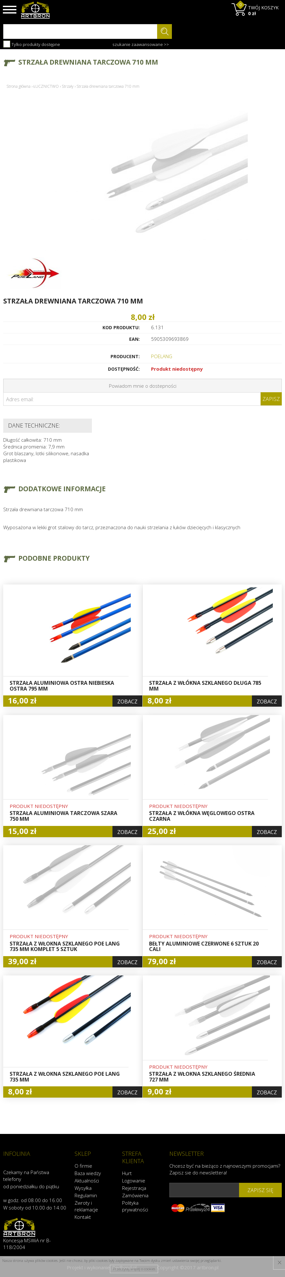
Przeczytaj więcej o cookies (134, 1268)
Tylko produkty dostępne (31, 44)
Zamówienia (135, 1195)
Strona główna (18, 86)
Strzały (68, 86)
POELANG (161, 356)
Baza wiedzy (88, 1173)
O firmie (83, 1165)
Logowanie (133, 1180)
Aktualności (87, 1180)
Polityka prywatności (135, 1205)
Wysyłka (83, 1187)
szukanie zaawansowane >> (140, 44)
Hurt (127, 1173)
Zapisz (271, 399)
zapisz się (260, 1189)
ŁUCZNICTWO (46, 86)
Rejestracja (134, 1187)
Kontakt (83, 1216)
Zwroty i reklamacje (86, 1205)
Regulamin (86, 1195)
